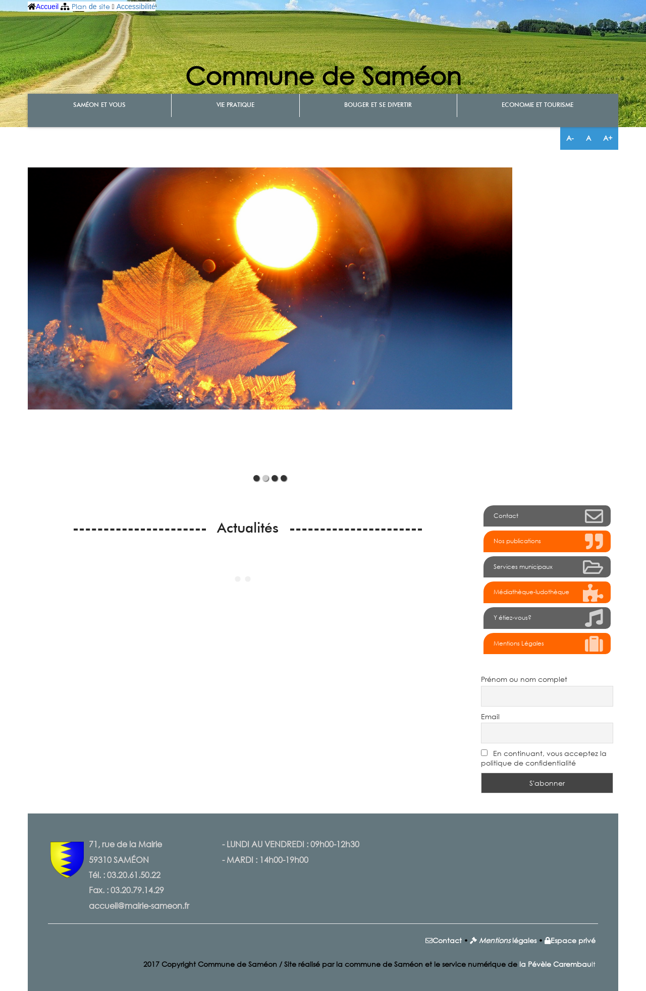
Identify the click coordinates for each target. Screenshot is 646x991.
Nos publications (549, 542)
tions (502, 940)
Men (487, 940)
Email (490, 716)
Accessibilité (136, 7)
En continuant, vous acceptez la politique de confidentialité (544, 758)
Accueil (47, 7)
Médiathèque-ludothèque (549, 593)
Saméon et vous (99, 105)
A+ (607, 138)
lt (557, 964)
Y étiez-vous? (549, 618)
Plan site (91, 6)
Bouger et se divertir (378, 105)
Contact (549, 517)
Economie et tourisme (537, 105)
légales (523, 940)
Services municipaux (549, 567)
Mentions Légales (549, 644)
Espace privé (573, 940)
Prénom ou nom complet (524, 679)
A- (570, 138)
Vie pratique (235, 105)
